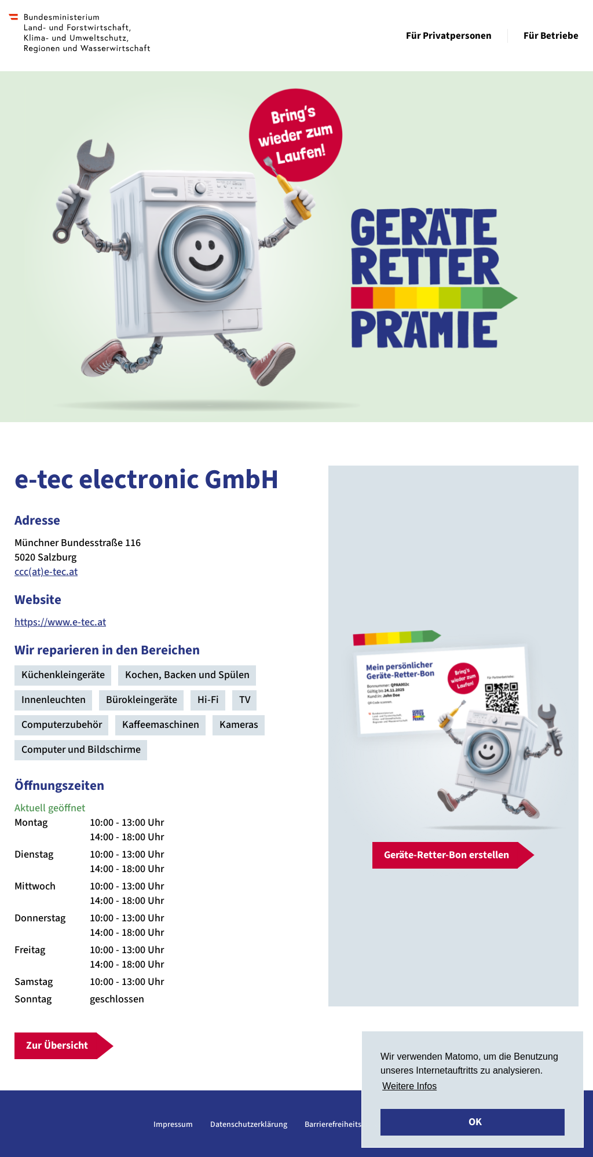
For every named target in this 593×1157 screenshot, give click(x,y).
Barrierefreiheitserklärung (350, 1124)
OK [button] (475, 1122)
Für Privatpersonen (449, 36)
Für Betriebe (551, 36)
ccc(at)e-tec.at (46, 572)
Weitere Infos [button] (409, 1086)
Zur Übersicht (57, 1045)
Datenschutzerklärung (248, 1124)
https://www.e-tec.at (60, 622)
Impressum (173, 1124)
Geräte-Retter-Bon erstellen (446, 855)
